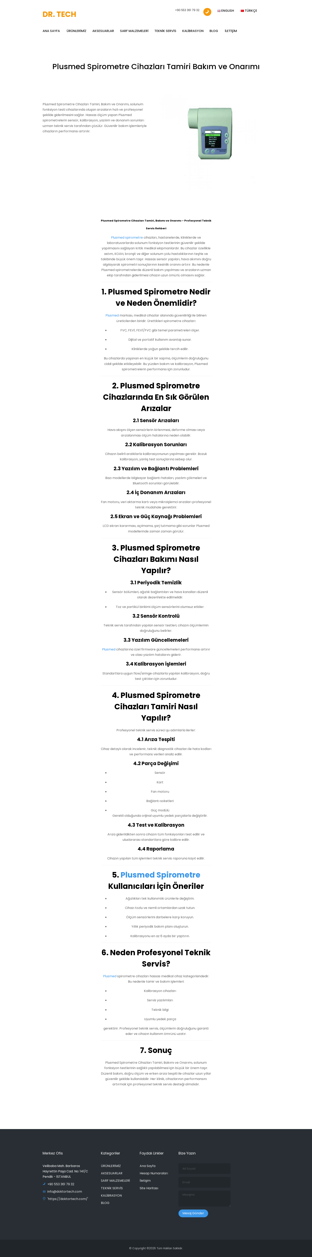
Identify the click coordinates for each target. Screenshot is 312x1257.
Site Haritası (149, 1188)
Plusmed (112, 315)
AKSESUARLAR (103, 31)
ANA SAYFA (51, 31)
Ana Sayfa (147, 1166)
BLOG (214, 31)
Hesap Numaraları (154, 1173)
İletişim (145, 1180)
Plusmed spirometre (127, 237)
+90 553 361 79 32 (187, 10)
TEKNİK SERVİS (165, 31)
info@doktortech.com (62, 1191)
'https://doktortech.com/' (65, 1199)
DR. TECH (59, 14)
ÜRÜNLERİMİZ (76, 31)
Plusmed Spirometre (159, 875)
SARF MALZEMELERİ (134, 31)
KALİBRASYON (193, 31)
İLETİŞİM (231, 31)
